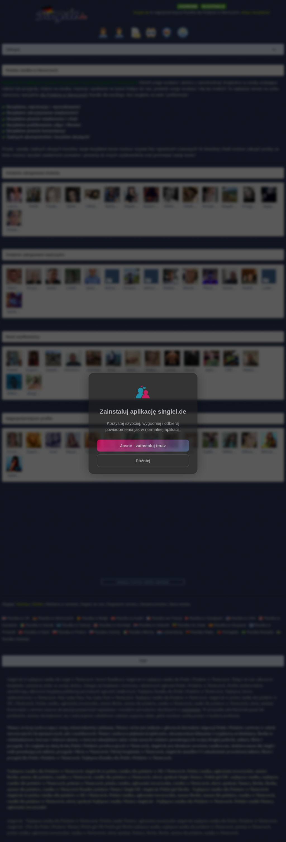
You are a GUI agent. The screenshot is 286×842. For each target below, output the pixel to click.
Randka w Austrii (127, 618)
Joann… (33, 451)
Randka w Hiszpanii (227, 625)
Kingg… (249, 206)
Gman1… (131, 288)
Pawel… (14, 370)
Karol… (92, 451)
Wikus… (249, 451)
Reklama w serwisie (62, 604)
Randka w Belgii (92, 618)
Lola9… (73, 288)
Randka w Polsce (69, 632)
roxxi (151, 451)
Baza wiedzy (180, 604)
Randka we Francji (164, 618)
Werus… (269, 451)
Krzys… (33, 288)
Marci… (14, 288)
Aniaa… (14, 229)
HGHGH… (73, 370)
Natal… (171, 451)
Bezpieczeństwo (154, 604)
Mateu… (250, 370)
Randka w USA (241, 618)
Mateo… (170, 288)
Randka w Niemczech (53, 618)
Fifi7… (231, 370)
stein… (211, 370)
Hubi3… (249, 288)
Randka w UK (16, 618)
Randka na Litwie (189, 625)
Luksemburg (170, 632)
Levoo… (172, 370)
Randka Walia (200, 632)
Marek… (190, 288)
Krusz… (14, 451)
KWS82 (94, 370)
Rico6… (192, 370)
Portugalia (228, 632)
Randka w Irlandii (36, 625)
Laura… (14, 206)
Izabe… (210, 451)
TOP (143, 661)
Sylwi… (73, 206)
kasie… (112, 451)
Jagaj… (269, 206)
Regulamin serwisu (122, 604)
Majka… (152, 370)
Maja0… (131, 206)
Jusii (53, 451)
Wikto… (171, 206)
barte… (14, 311)
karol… (131, 451)
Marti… (133, 370)
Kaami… (33, 370)
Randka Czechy (104, 632)
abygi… (33, 393)
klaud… (73, 451)
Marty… (112, 206)
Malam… (151, 206)
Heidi (33, 206)
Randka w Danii (33, 632)
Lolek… (269, 288)
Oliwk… (190, 206)
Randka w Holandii (151, 625)
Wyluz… (111, 288)
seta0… (53, 288)
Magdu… (229, 206)
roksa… (92, 206)
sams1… (151, 288)
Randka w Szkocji (73, 625)
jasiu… (92, 288)
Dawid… (53, 370)
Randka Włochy (138, 632)
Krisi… (113, 370)
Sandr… (190, 451)
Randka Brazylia (257, 632)
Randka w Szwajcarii (204, 618)
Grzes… (229, 288)
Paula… (53, 206)
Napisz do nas (92, 604)
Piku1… (210, 288)
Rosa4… (210, 206)
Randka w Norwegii (112, 625)
